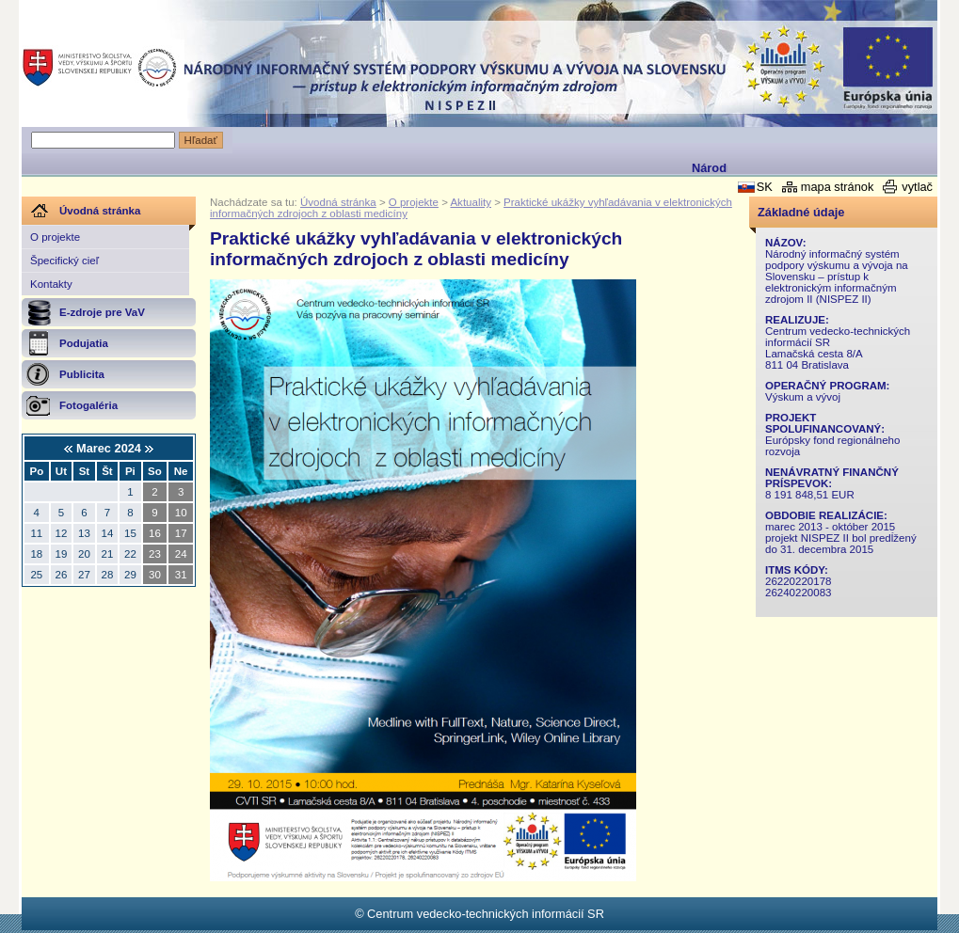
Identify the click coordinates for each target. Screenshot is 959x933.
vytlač (917, 187)
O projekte (55, 237)
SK (765, 187)
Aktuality (470, 202)
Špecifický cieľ (64, 260)
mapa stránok (837, 187)
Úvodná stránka (338, 202)
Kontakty (51, 284)
